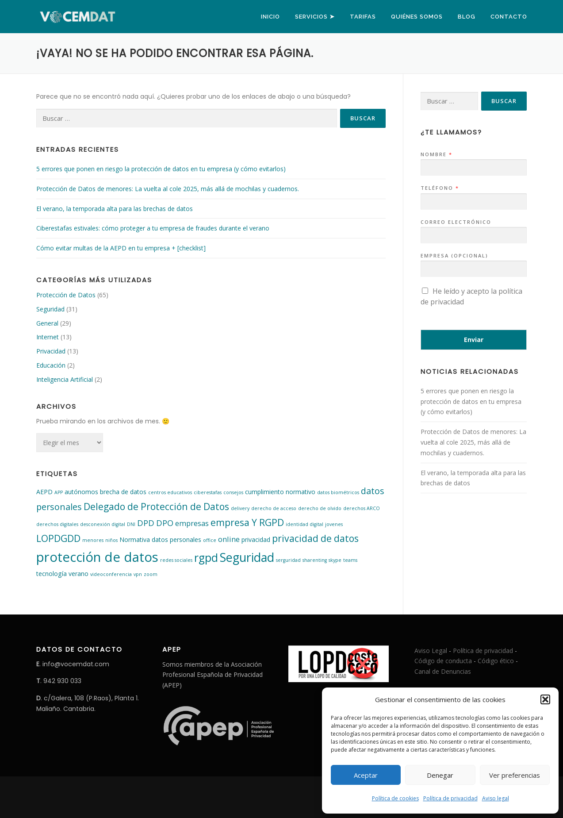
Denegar (440, 775)
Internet (47, 337)
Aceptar (366, 775)
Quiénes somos (417, 16)
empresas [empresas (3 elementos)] (192, 523)
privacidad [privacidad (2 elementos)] (255, 539)
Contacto (508, 16)
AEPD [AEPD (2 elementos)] (44, 492)
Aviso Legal (430, 650)
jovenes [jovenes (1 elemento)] (334, 524)
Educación (50, 365)
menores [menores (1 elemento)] (92, 540)
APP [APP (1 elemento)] (58, 492)
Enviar (473, 339)
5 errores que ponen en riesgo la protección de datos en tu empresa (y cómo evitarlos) (161, 169)
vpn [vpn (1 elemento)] (138, 574)
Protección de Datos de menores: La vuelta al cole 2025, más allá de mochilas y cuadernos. (167, 188)
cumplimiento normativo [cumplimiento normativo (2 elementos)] (280, 492)
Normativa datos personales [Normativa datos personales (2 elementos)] (160, 539)
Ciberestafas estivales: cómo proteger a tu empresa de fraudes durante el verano (152, 228)
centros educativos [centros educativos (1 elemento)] (170, 492)
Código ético (496, 661)
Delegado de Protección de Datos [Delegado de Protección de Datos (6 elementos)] (156, 506)
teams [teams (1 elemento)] (350, 560)
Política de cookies (395, 798)
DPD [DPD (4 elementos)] (145, 522)
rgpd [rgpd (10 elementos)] (206, 557)
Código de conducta (443, 661)
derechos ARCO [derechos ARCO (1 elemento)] (361, 508)
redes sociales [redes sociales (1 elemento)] (176, 560)
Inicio (270, 16)
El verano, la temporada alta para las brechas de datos (114, 208)
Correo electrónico (456, 222)
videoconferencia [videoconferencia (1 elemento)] (111, 574)
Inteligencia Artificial (64, 379)
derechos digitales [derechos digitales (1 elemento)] (57, 524)
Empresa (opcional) (454, 256)
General (47, 323)
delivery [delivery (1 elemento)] (240, 508)
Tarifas (363, 16)
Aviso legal (495, 798)
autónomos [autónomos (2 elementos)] (81, 492)
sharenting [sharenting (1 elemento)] (315, 560)
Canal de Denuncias (442, 671)
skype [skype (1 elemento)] (335, 560)
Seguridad (50, 309)
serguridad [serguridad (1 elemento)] (288, 560)
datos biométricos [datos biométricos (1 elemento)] (338, 492)
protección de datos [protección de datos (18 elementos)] (97, 557)
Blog (466, 16)
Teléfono (439, 188)
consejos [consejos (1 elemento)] (233, 492)
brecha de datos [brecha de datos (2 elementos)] (123, 492)
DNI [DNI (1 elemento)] (131, 524)
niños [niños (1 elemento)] (111, 540)
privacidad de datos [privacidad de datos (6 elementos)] (315, 538)
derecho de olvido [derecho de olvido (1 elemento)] (319, 508)
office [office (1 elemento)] (209, 540)
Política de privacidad (450, 798)
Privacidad (50, 351)
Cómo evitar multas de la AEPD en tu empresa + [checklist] (121, 248)
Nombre (436, 154)
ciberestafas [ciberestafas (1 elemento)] (208, 492)
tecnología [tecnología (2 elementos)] (51, 573)
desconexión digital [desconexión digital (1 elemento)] (102, 524)
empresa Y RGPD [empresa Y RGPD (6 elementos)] (247, 522)
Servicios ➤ (315, 16)
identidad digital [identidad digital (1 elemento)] (304, 524)
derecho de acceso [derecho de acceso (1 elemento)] (273, 508)
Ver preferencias (514, 775)
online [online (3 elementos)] (229, 539)
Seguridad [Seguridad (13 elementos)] (247, 557)
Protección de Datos (66, 295)
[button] (545, 699)
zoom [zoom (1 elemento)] (150, 574)
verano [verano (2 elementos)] (78, 573)
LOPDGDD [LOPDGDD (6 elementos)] (58, 538)
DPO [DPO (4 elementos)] (164, 522)
